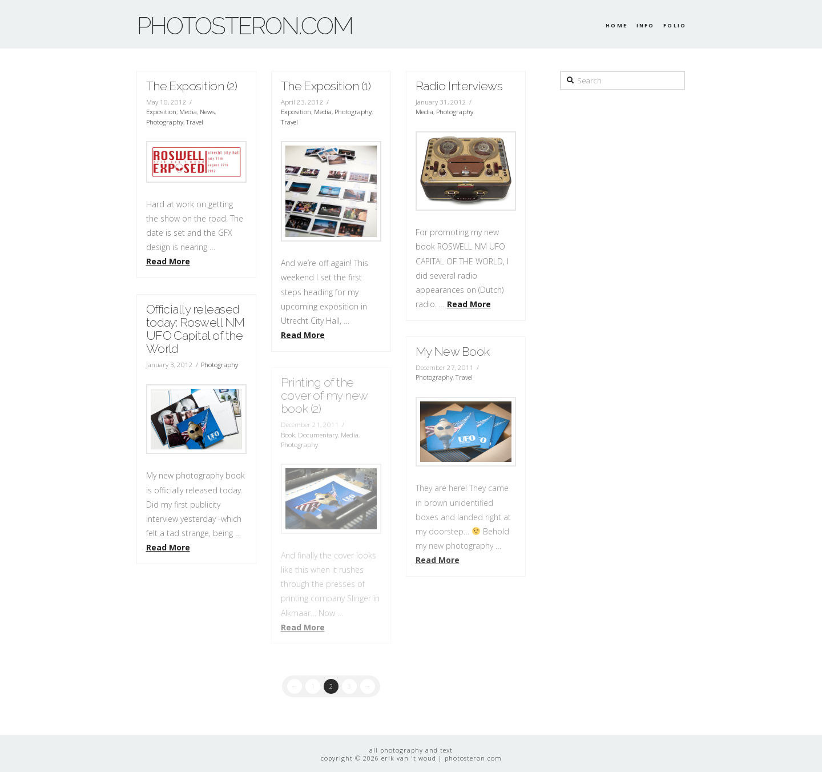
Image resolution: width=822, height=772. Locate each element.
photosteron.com (245, 26)
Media (188, 111)
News (207, 111)
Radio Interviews (459, 86)
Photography (164, 122)
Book (288, 435)
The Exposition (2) (191, 86)
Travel (194, 122)
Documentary (318, 435)
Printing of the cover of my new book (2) (324, 395)
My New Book (453, 351)
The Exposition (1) (326, 86)
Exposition (161, 111)
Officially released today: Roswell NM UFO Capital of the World (195, 329)
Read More (168, 261)
